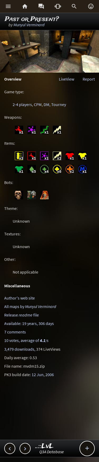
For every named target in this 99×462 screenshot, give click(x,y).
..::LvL (44, 446)
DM (46, 104)
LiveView (66, 79)
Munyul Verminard (29, 24)
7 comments (15, 332)
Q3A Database (51, 451)
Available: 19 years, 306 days (29, 323)
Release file (21, 315)
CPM (38, 104)
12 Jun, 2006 (43, 374)
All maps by (30, 306)
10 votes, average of (26, 340)
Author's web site (19, 298)
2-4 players (22, 104)
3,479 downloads (19, 349)
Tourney (58, 104)
